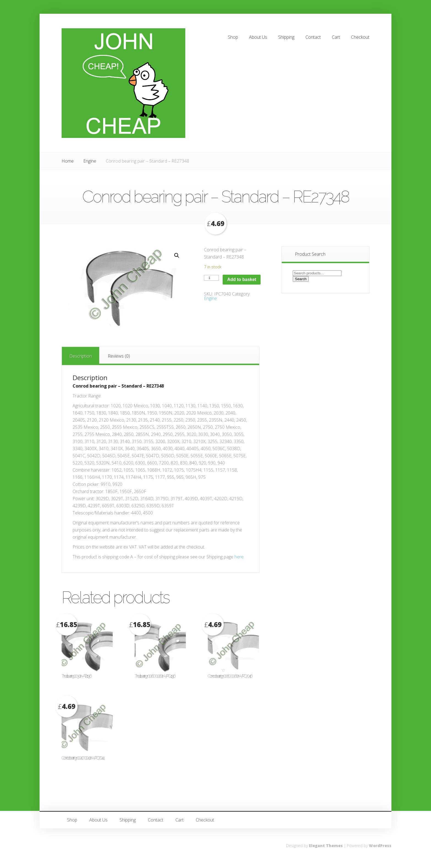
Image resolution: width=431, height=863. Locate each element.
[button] (177, 255)
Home (68, 161)
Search (300, 279)
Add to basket (241, 279)
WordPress (380, 845)
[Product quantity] (211, 278)
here (239, 557)
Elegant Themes (326, 845)
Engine (89, 161)
